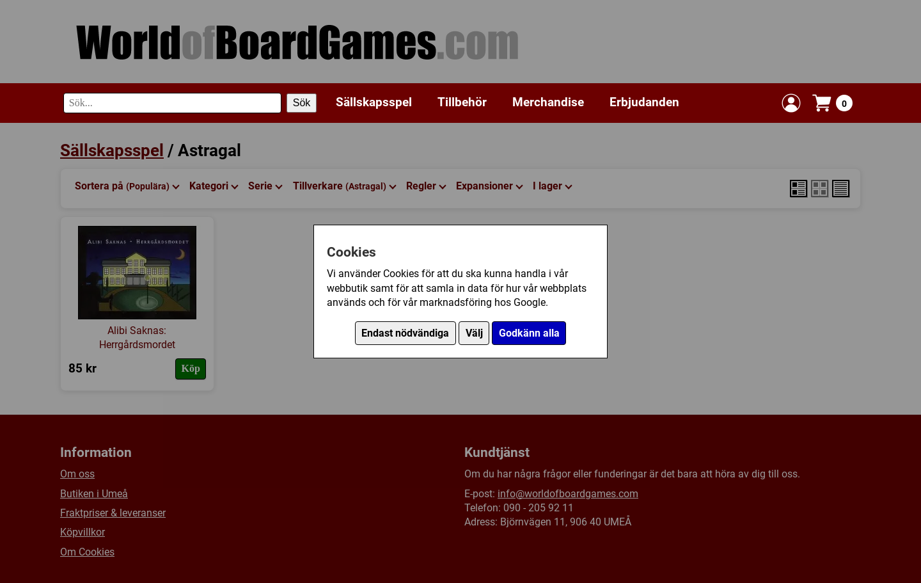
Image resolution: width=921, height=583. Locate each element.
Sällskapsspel (374, 102)
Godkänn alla (529, 333)
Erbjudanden (644, 102)
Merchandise (548, 102)
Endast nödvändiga (405, 333)
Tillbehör (462, 102)
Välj (474, 333)
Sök (302, 102)
